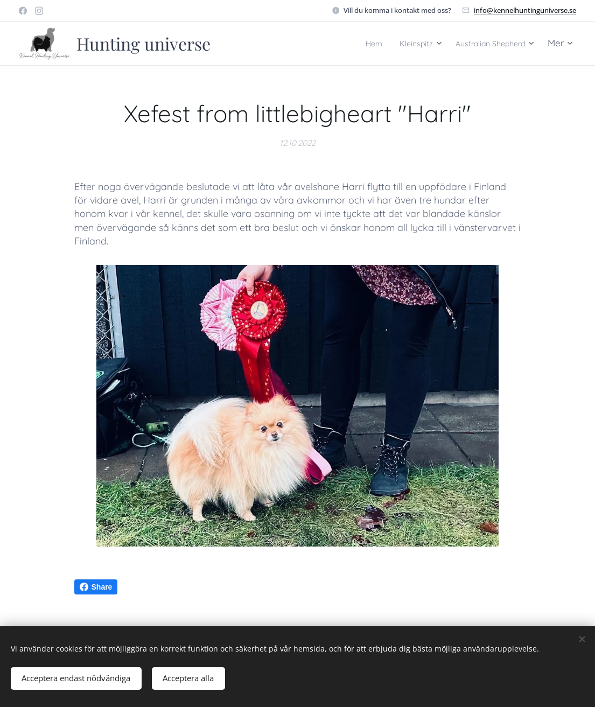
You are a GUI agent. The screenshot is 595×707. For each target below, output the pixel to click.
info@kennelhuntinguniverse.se (525, 10)
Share (96, 587)
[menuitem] (351, 43)
